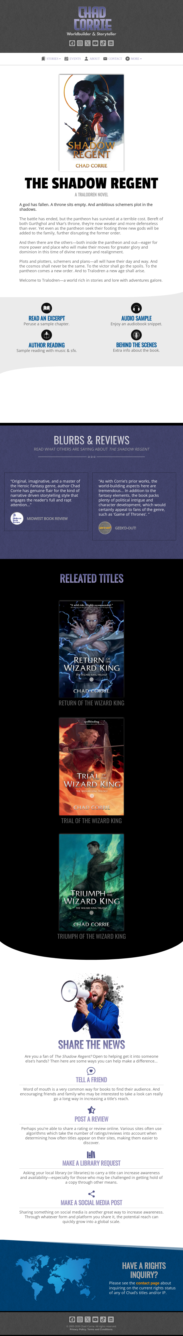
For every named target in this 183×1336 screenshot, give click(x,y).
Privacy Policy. (78, 1329)
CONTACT (112, 59)
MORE (132, 59)
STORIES (49, 59)
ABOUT (92, 59)
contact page (148, 1283)
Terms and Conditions (99, 1329)
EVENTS (72, 59)
